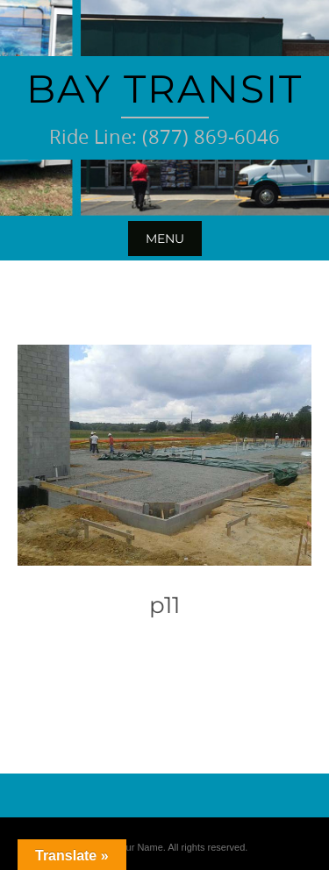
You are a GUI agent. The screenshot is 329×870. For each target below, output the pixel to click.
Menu (165, 238)
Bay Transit (164, 88)
